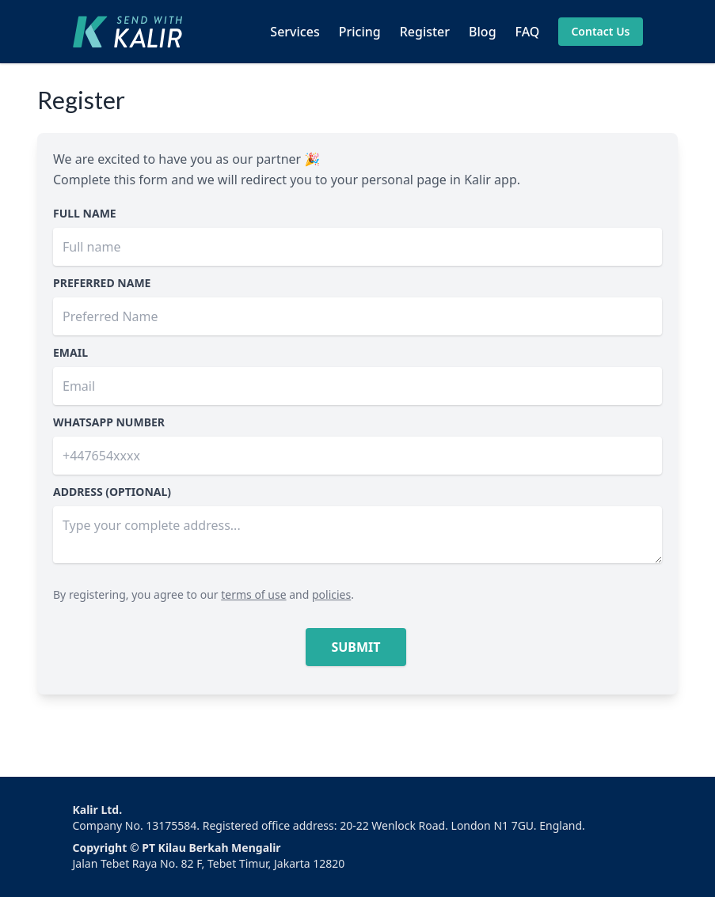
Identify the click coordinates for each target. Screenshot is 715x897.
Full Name (84, 213)
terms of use (253, 594)
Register (425, 31)
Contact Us (600, 31)
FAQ (527, 31)
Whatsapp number (109, 422)
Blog (482, 31)
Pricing (360, 31)
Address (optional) (112, 491)
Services (294, 31)
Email (70, 352)
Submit (355, 647)
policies (331, 594)
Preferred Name (101, 282)
